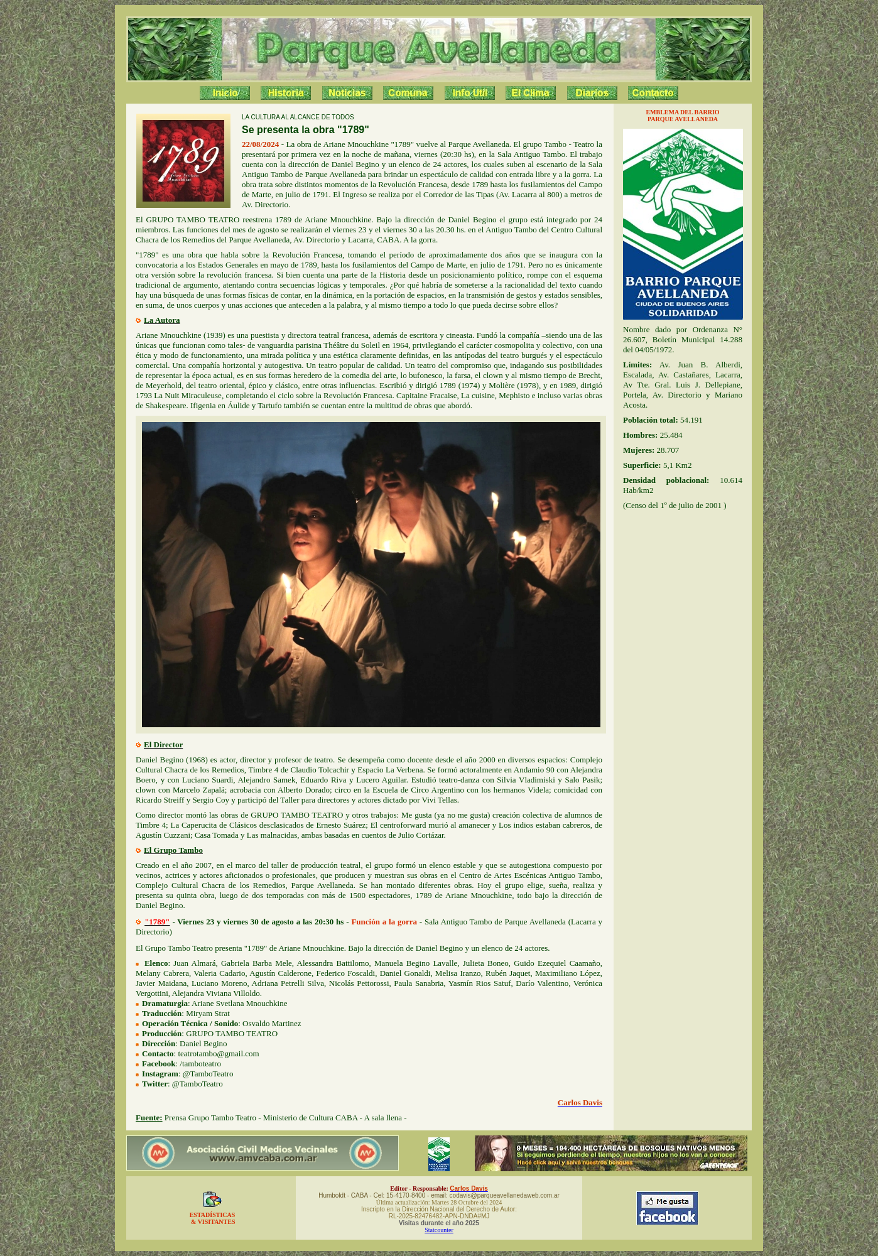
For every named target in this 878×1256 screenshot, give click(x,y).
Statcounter (439, 1229)
